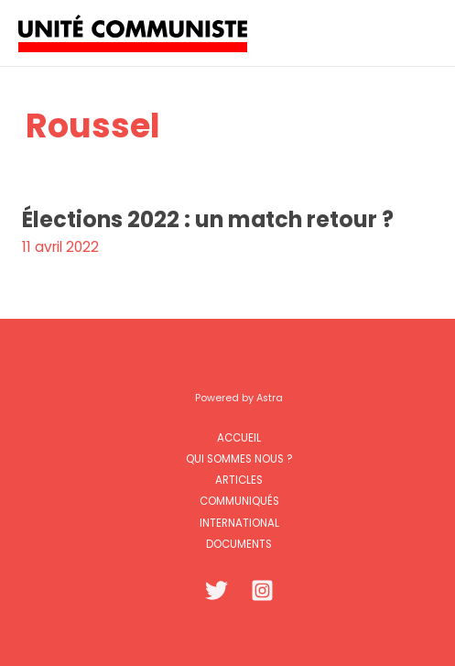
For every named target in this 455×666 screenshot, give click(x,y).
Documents (239, 544)
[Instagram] (262, 590)
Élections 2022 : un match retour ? (208, 219)
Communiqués (239, 501)
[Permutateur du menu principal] (417, 32)
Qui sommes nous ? (239, 459)
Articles (239, 480)
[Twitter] (216, 590)
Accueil (239, 438)
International (239, 523)
